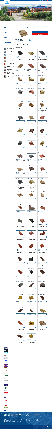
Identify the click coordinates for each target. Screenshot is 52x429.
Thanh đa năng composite (32, 316)
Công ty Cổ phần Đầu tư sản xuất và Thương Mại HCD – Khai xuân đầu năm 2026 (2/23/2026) (10, 61)
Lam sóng (5, 32)
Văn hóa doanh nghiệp (28, 415)
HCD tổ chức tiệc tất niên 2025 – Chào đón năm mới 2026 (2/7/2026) (10, 67)
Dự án (30, 2)
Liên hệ (45, 2)
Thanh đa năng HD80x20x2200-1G (43, 226)
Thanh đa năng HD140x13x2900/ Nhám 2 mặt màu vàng (31, 188)
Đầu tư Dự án (5, 44)
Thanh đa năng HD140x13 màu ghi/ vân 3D (42, 59)
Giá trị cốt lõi (27, 416)
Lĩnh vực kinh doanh (26, 2)
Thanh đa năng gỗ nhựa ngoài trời (31, 342)
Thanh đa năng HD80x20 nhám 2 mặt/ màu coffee (43, 136)
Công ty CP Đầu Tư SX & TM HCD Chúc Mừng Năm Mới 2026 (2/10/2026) (10, 64)
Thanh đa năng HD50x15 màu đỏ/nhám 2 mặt (42, 162)
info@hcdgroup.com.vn (8, 420)
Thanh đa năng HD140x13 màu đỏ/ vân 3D (31, 72)
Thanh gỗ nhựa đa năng (42, 329)
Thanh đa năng (20, 59)
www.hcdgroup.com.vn (8, 421)
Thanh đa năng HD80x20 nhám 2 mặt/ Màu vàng (43, 149)
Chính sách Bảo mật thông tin (38, 416)
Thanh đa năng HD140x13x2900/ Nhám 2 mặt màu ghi (20, 188)
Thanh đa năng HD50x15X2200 (42, 265)
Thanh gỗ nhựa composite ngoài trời (43, 316)
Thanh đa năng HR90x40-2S (43, 239)
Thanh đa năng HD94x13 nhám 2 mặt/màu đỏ (42, 123)
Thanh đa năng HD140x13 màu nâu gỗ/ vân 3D (20, 72)
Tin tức (39, 2)
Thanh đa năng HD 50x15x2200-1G (20, 239)
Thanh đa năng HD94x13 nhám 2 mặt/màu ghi (20, 123)
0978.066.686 (41, 0)
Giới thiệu (21, 2)
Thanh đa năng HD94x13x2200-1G (20, 329)
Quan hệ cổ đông (34, 2)
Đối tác (27, 419)
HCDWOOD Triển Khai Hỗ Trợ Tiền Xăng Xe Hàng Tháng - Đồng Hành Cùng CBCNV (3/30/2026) (10, 52)
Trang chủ (17, 2)
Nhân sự (27, 414)
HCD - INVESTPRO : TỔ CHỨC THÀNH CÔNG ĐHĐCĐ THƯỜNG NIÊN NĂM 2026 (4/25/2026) (10, 48)
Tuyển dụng (42, 2)
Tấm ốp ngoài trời (6, 27)
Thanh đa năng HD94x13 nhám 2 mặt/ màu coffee (31, 136)
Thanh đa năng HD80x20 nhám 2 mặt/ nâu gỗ (42, 111)
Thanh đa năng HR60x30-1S (20, 226)
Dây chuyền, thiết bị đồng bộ (7, 42)
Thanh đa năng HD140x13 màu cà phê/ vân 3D (43, 72)
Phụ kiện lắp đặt (6, 37)
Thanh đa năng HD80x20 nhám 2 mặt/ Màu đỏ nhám (31, 149)
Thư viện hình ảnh (28, 420)
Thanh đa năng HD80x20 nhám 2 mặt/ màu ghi (20, 149)
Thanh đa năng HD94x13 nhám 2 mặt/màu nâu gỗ (31, 123)
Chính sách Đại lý (37, 415)
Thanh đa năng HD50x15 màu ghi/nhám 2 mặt (31, 162)
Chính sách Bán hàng (37, 414)
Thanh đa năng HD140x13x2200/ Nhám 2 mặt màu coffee (31, 175)
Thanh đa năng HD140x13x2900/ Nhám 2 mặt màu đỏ (42, 175)
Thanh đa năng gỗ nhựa (31, 59)
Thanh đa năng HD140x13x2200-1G (32, 239)
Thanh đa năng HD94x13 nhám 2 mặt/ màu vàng (20, 136)
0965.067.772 (44, 0)
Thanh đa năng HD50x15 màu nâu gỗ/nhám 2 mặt (20, 175)
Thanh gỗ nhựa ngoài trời (31, 329)
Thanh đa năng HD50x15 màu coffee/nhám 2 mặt (20, 162)
